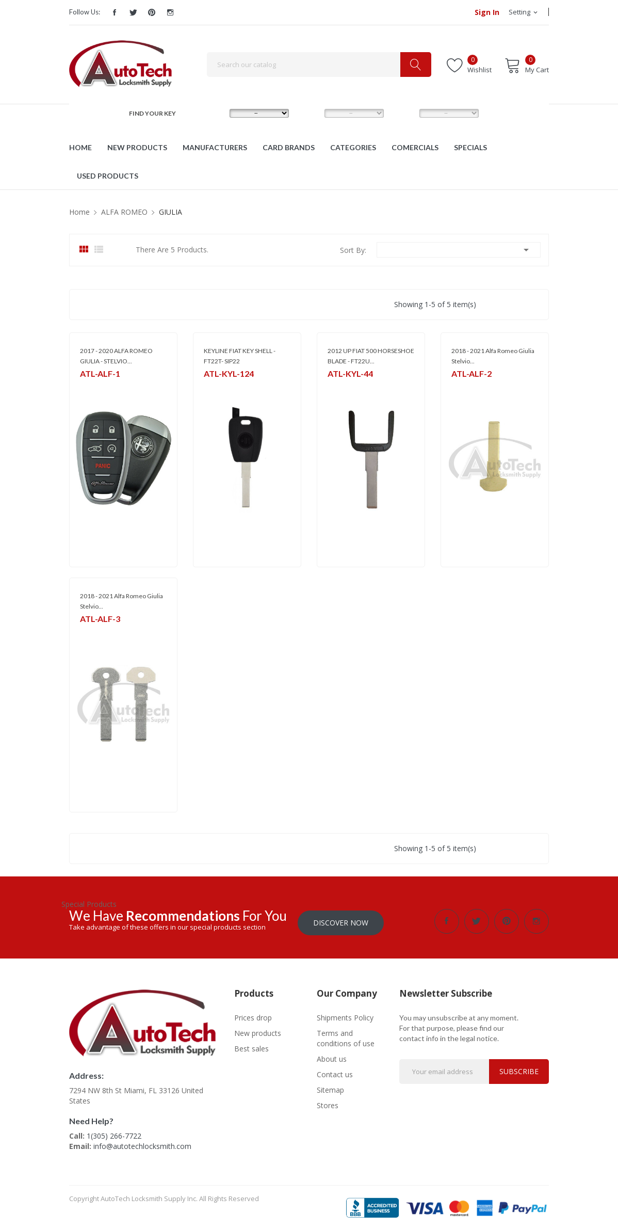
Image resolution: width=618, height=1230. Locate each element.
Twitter (133, 12)
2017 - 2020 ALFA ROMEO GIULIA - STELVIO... (116, 356)
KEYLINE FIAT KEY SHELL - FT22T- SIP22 (239, 356)
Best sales (251, 1047)
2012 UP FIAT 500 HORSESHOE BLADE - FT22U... (371, 356)
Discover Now (340, 921)
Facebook (114, 12)
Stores (327, 1104)
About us (332, 1057)
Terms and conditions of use (346, 1037)
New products (257, 1031)
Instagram (170, 12)
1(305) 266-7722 (114, 1134)
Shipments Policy (345, 1016)
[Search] (319, 64)
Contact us (335, 1073)
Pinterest (152, 12)
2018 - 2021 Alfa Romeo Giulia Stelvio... (492, 356)
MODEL (311, 112)
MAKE (215, 112)
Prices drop (253, 1016)
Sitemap (330, 1088)
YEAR (404, 112)
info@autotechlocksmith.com (142, 1144)
